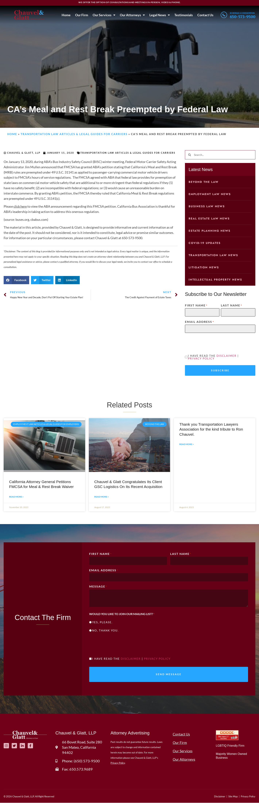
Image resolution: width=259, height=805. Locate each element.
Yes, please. (102, 623)
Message (98, 587)
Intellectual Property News (215, 280)
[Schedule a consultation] (223, 14)
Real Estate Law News (209, 219)
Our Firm (81, 15)
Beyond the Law (204, 182)
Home (65, 15)
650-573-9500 (242, 16)
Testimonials (183, 15)
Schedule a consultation (242, 13)
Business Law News (207, 206)
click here (20, 206)
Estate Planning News (209, 231)
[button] (16, 280)
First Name (196, 305)
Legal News (159, 14)
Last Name (231, 305)
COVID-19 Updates (205, 243)
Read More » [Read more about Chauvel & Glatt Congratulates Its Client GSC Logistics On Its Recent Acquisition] (101, 497)
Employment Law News (210, 194)
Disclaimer (227, 355)
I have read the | (213, 357)
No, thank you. (105, 631)
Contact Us (205, 15)
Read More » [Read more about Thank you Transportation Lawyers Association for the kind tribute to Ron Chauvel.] (186, 444)
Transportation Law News (213, 255)
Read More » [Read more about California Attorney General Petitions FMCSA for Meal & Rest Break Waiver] (16, 497)
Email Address (199, 321)
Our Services (103, 14)
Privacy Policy (201, 358)
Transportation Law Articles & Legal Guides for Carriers (74, 134)
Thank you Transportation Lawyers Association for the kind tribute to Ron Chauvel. (211, 430)
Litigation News (204, 267)
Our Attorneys (131, 14)
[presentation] (212, 343)
